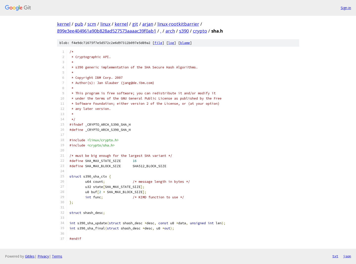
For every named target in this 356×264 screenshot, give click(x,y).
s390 (184, 31)
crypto (200, 31)
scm (91, 24)
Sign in (346, 7)
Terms (57, 256)
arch (170, 31)
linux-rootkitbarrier (178, 24)
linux (105, 24)
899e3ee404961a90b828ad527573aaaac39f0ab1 (106, 31)
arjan (147, 24)
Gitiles (30, 256)
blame (185, 43)
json (347, 256)
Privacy (43, 256)
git (135, 24)
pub (79, 24)
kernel (63, 24)
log (171, 43)
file (158, 43)
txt (335, 256)
